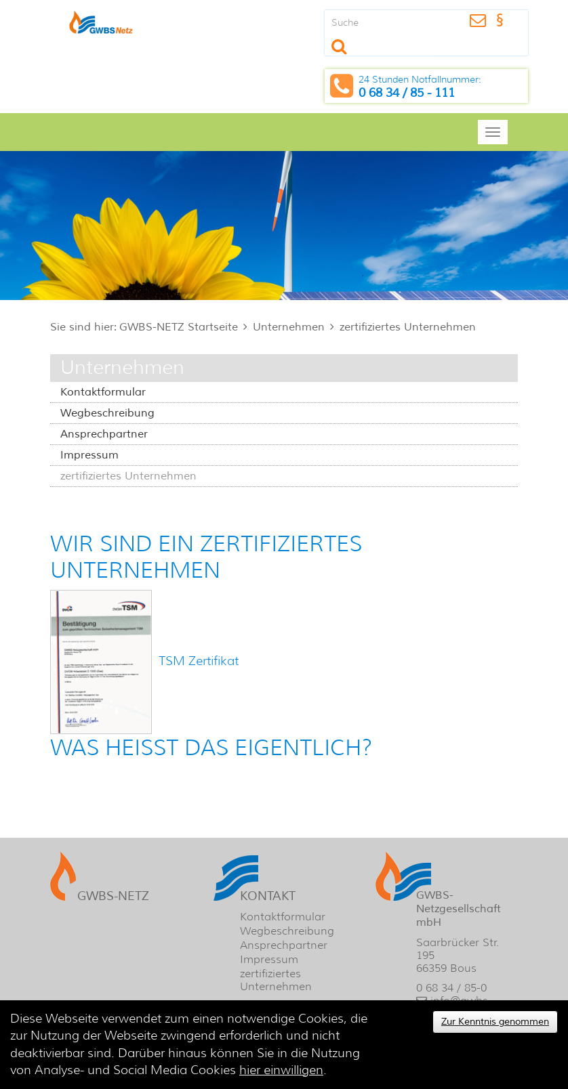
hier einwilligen (281, 1070)
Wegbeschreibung (107, 413)
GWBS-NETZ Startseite (178, 327)
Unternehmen (289, 327)
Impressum (89, 455)
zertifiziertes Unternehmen (408, 327)
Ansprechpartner (104, 434)
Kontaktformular (103, 392)
